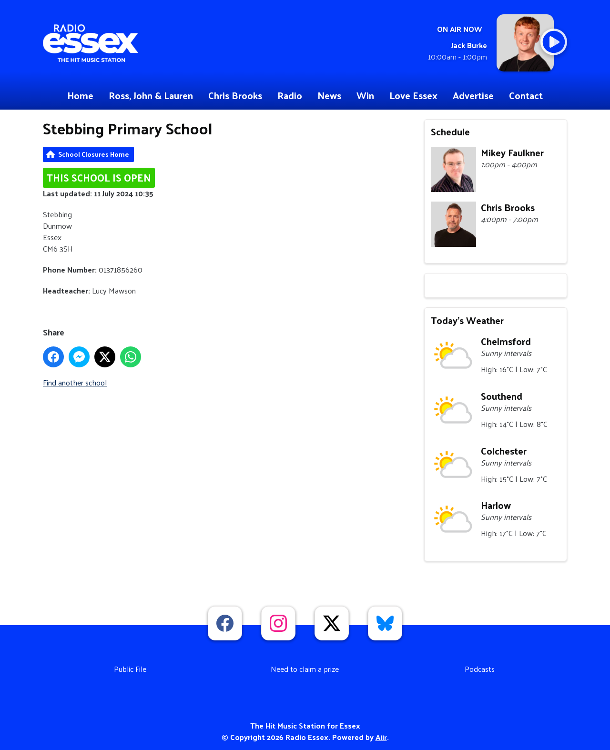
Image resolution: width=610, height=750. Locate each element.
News (329, 95)
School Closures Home (93, 154)
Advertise (473, 95)
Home (80, 95)
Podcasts (480, 669)
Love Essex (413, 95)
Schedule (450, 131)
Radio (289, 95)
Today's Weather (467, 320)
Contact (526, 95)
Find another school (75, 382)
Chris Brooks (235, 95)
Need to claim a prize (305, 669)
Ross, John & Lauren (151, 95)
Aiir (381, 737)
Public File (130, 669)
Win (365, 95)
